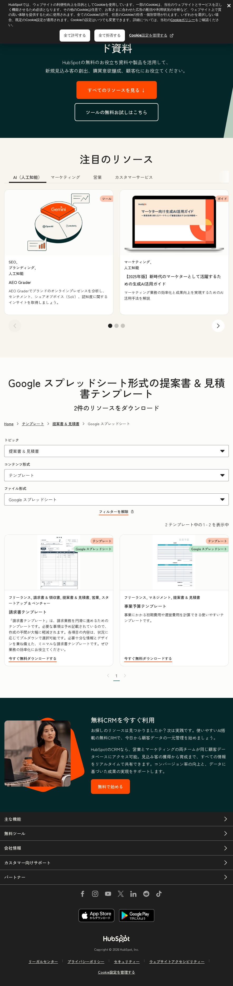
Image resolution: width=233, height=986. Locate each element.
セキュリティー (127, 961)
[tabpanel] (116, 262)
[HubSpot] (116, 939)
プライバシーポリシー (85, 961)
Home (8, 423)
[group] (58, 252)
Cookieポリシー (183, 20)
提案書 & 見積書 (65, 423)
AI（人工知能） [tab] (27, 177)
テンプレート (33, 423)
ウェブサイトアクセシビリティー (177, 961)
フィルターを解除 (116, 511)
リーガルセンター (43, 961)
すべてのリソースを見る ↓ (117, 90)
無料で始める (110, 786)
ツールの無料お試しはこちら (116, 112)
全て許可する (75, 35)
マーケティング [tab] (65, 177)
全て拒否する (110, 35)
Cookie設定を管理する (151, 35)
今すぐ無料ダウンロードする (33, 658)
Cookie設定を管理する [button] (116, 972)
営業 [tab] (97, 177)
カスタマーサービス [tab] (134, 177)
